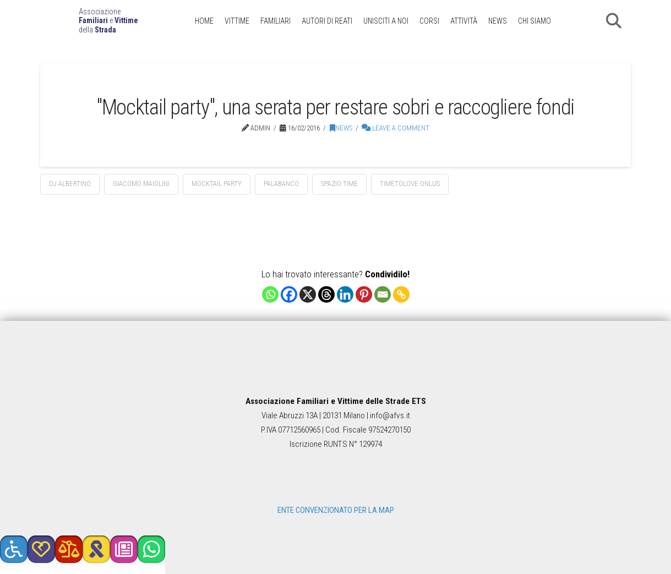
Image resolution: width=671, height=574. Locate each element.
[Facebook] (289, 294)
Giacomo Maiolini (141, 183)
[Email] (382, 294)
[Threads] (326, 294)
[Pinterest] (364, 294)
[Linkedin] (345, 294)
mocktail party (217, 183)
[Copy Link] (401, 294)
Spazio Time (339, 183)
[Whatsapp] (270, 294)
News (341, 128)
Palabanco (281, 183)
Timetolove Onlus (410, 183)
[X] (307, 294)
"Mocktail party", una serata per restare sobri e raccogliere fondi (335, 107)
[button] (613, 20)
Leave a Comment (395, 128)
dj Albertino (70, 183)
